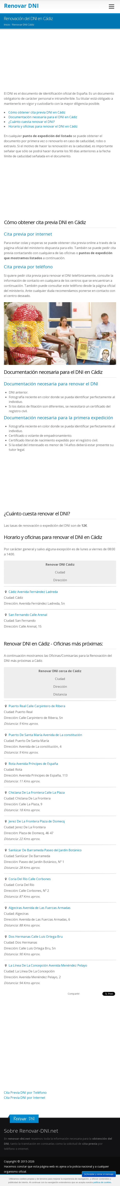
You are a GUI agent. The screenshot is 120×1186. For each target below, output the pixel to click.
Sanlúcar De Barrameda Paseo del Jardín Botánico (45, 850)
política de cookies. (102, 1182)
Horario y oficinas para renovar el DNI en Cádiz (43, 126)
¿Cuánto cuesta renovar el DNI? (31, 122)
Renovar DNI (21, 5)
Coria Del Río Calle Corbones (30, 879)
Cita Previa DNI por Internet (24, 1097)
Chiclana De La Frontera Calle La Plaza (37, 792)
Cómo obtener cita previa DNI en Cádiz (36, 112)
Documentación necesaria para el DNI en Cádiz (42, 117)
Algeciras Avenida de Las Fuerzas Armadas (39, 908)
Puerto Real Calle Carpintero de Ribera (37, 706)
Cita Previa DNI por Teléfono (25, 1092)
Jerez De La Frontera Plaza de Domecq (37, 821)
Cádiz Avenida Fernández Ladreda (33, 592)
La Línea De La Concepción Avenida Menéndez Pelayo (48, 965)
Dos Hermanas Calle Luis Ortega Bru (36, 936)
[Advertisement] (60, 63)
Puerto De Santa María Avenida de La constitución (45, 735)
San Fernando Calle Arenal (28, 615)
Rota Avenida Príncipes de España (33, 764)
